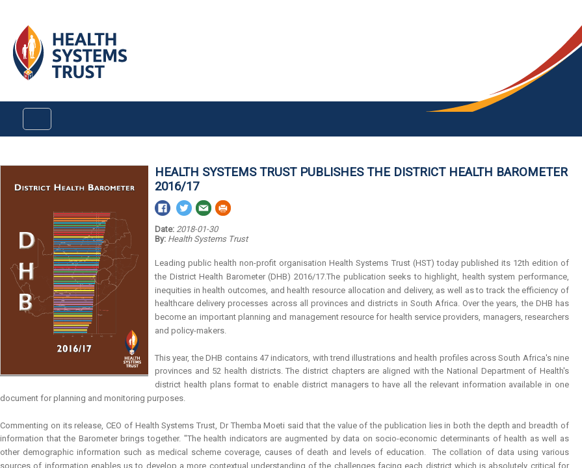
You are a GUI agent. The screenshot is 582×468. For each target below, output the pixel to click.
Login (10, 20)
